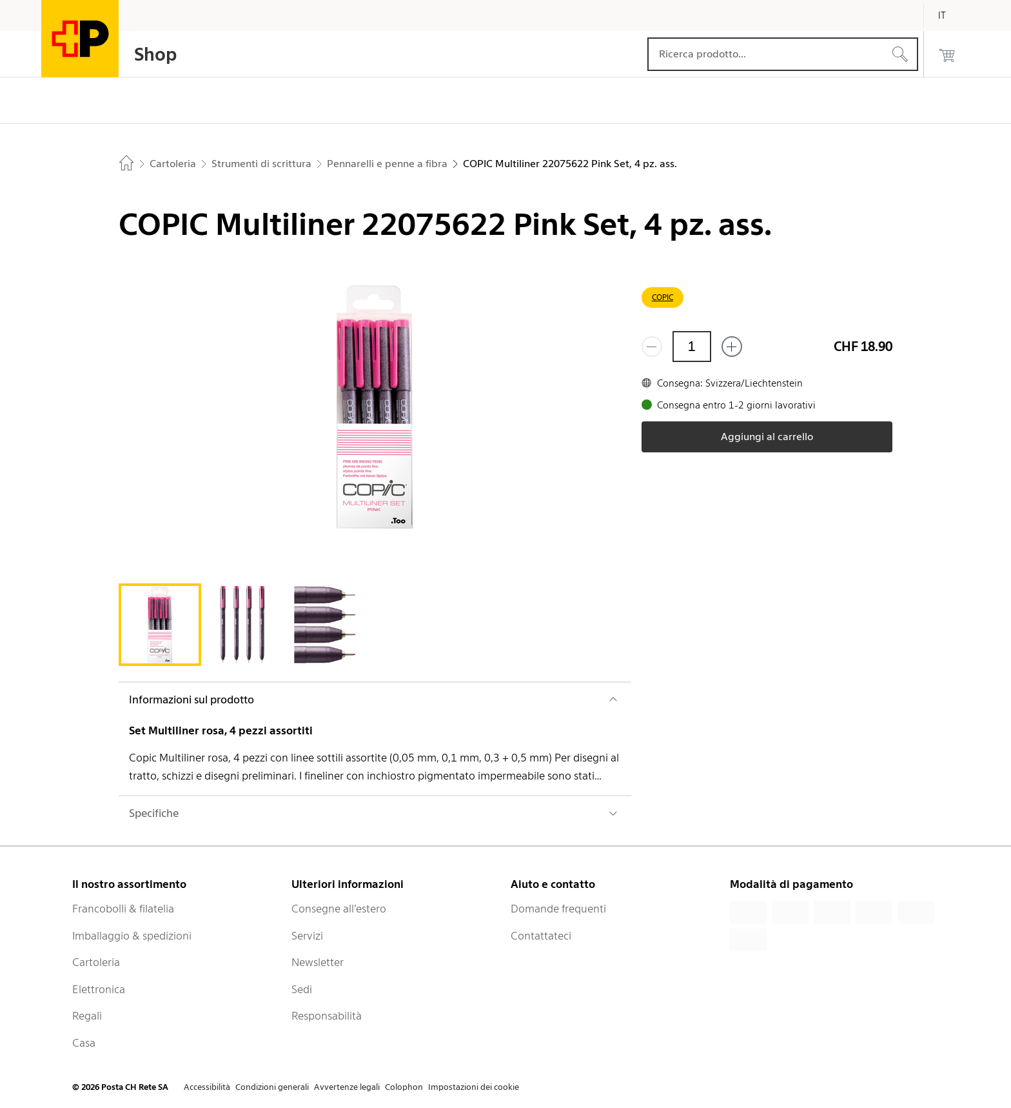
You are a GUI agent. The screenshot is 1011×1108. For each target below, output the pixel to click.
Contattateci (541, 935)
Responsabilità (326, 1015)
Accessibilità (207, 1087)
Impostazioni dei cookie (473, 1087)
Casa (83, 1042)
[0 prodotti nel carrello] (947, 54)
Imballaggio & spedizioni (131, 935)
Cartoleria (96, 962)
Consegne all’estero (338, 908)
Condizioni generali (272, 1087)
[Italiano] (951, 15)
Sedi (301, 989)
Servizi (307, 935)
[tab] (160, 624)
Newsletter (317, 962)
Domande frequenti (558, 908)
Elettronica (98, 989)
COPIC (662, 297)
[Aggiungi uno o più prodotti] (731, 346)
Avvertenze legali (347, 1087)
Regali (87, 1015)
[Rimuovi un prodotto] (652, 346)
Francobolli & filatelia (123, 908)
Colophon (404, 1087)
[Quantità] (691, 346)
